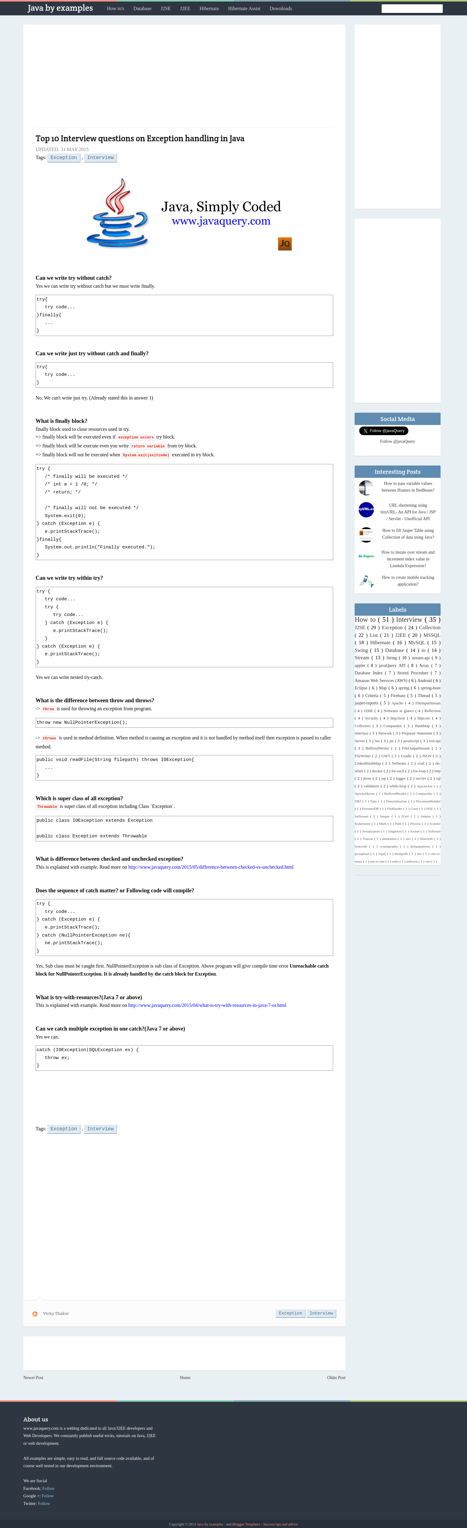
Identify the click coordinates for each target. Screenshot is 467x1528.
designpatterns (422, 846)
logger (401, 778)
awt (409, 838)
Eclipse (362, 688)
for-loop (420, 771)
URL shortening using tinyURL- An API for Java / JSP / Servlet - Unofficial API (408, 512)
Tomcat (368, 838)
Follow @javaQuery (397, 441)
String (392, 658)
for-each (398, 771)
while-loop (399, 786)
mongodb (402, 854)
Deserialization (397, 801)
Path (399, 823)
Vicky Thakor (56, 1312)
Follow (48, 1487)
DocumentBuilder (428, 801)
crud (421, 763)
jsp (384, 778)
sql (438, 778)
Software (434, 831)
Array (425, 665)
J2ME (369, 711)
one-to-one (377, 861)
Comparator (393, 726)
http (437, 771)
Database (143, 8)
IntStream (362, 816)
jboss (367, 778)
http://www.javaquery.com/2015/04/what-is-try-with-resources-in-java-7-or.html (207, 1004)
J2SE (166, 8)
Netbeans (400, 763)
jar (392, 741)
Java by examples (60, 7)
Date (374, 801)
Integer (385, 816)
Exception (63, 157)
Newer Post (33, 1376)
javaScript (411, 741)
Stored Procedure (414, 673)
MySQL (417, 642)
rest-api (435, 741)
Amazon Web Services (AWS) (382, 680)
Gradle (407, 756)
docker (378, 771)
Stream (363, 658)
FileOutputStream (417, 748)
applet (361, 665)
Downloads (281, 8)
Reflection (433, 711)
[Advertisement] (184, 78)
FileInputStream (428, 703)
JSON (427, 756)
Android (425, 680)
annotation (390, 838)
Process (416, 823)
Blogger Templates (246, 1523)
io (425, 650)
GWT (386, 756)
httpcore (425, 718)
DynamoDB (371, 808)
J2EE (185, 8)
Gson (415, 808)
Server (360, 741)
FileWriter (363, 756)
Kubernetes (363, 823)
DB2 (358, 801)
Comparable (425, 793)
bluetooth (427, 838)
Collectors (364, 726)
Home (185, 1376)
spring (405, 688)
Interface (362, 733)
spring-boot (431, 688)
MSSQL (432, 635)
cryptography (389, 846)
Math (383, 823)
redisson (412, 861)
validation (372, 786)
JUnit (406, 816)
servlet (421, 778)
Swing (362, 650)
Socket (415, 831)
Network (385, 733)
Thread (425, 695)
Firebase (399, 695)
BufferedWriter (378, 748)
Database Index (370, 673)
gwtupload (363, 854)
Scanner (435, 823)
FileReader (395, 808)
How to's (115, 8)
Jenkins (427, 816)
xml (428, 861)
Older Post (336, 1376)
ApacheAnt (425, 786)
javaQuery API (393, 665)
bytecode (362, 846)
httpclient (399, 718)
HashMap (423, 726)
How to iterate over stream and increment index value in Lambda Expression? (408, 559)
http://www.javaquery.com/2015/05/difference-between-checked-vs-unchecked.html (211, 866)
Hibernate (209, 8)
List (375, 635)
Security (372, 718)
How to (366, 619)
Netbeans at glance (399, 711)
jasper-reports (367, 703)
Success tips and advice (280, 1523)
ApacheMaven (365, 793)
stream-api (422, 658)
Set (378, 741)
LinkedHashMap (368, 763)
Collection (430, 627)
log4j (383, 854)
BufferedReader (395, 793)
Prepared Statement (418, 733)
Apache (398, 703)
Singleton (395, 831)
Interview (100, 157)
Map (383, 688)
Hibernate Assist (244, 8)
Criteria (372, 695)
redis (396, 861)
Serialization (371, 831)
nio (420, 854)
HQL (430, 808)
